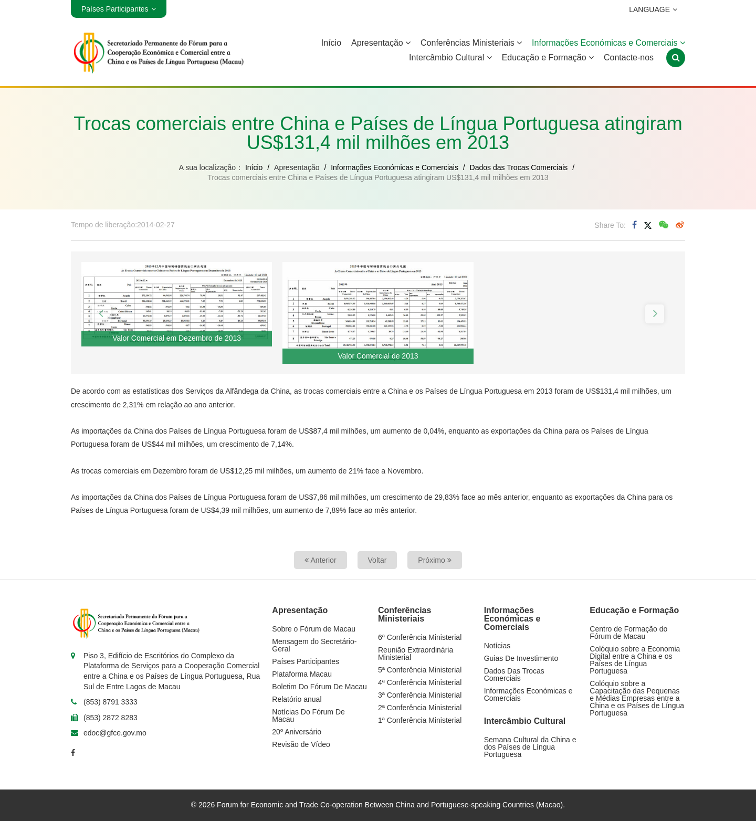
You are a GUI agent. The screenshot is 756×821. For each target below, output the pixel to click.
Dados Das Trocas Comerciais (514, 674)
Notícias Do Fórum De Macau (308, 715)
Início (331, 42)
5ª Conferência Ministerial (419, 670)
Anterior (320, 560)
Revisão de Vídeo (301, 744)
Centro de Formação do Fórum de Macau (628, 632)
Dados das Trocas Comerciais (519, 167)
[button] (101, 313)
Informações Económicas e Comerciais (608, 42)
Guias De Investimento (521, 658)
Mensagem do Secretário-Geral (314, 645)
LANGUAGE (647, 9)
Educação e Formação (548, 57)
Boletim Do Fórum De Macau (319, 686)
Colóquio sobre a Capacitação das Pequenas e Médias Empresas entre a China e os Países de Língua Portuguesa (637, 698)
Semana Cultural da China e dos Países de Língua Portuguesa (530, 747)
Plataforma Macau (302, 674)
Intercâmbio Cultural (450, 57)
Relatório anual (296, 699)
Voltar (377, 560)
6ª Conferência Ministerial (419, 637)
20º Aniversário (296, 732)
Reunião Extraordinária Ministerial (415, 653)
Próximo (434, 560)
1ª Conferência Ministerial (419, 720)
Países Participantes (305, 661)
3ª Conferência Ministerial (419, 695)
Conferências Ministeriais (471, 42)
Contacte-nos (629, 57)
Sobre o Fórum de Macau (313, 629)
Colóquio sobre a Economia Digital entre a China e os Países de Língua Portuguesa (635, 660)
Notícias (497, 645)
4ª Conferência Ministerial (419, 682)
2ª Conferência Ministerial (419, 707)
